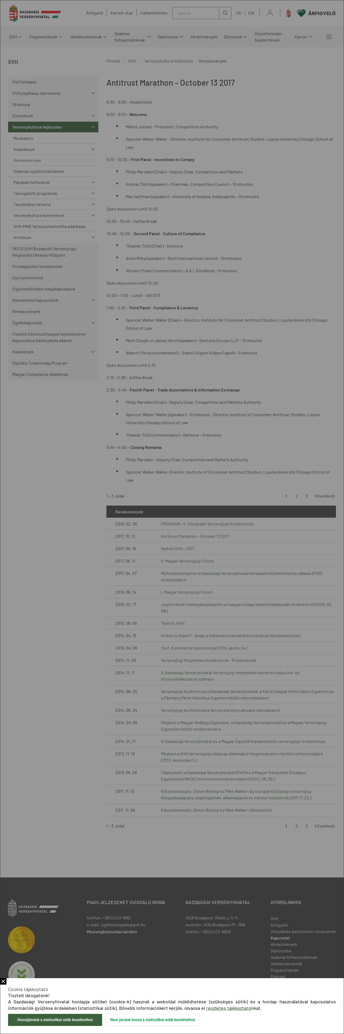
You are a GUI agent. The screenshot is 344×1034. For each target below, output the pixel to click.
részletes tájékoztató (228, 1008)
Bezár (3, 981)
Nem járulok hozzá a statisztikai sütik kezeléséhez (152, 1020)
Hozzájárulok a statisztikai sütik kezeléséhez (55, 1020)
